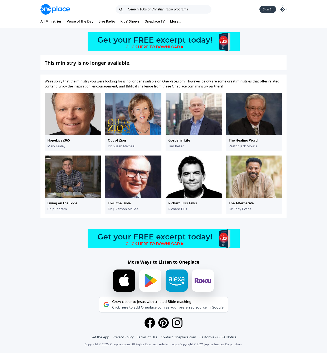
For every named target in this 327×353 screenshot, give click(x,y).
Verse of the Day (80, 21)
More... (175, 21)
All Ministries (51, 21)
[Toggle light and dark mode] (283, 9)
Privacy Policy (123, 337)
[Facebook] (150, 323)
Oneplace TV (155, 21)
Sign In (268, 9)
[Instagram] (177, 323)
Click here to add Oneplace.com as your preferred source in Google (168, 307)
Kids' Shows (129, 21)
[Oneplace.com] (55, 9)
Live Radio (107, 21)
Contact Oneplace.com (178, 337)
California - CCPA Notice (217, 337)
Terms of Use (147, 337)
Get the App (100, 337)
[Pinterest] (163, 323)
